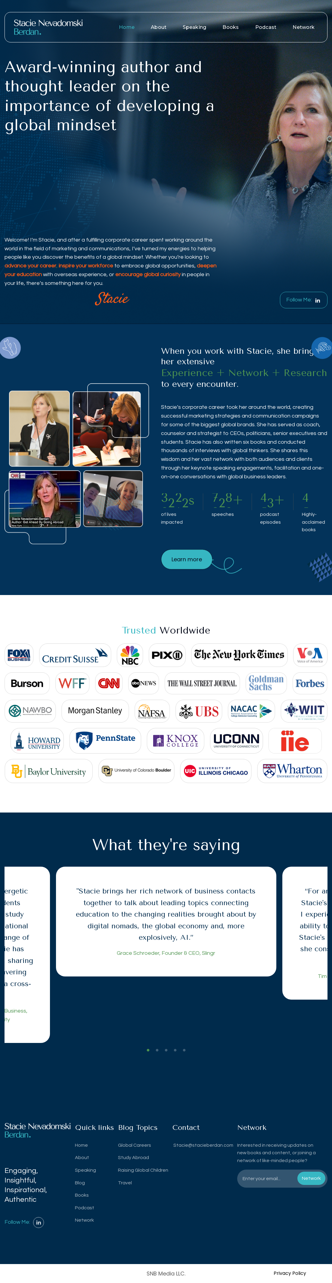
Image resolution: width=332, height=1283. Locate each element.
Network (304, 27)
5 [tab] (184, 1050)
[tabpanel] (166, 921)
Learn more (187, 580)
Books (230, 27)
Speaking (194, 27)
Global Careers (134, 1145)
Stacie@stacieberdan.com (202, 1145)
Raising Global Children (143, 1170)
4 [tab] (175, 1050)
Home (127, 27)
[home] (48, 27)
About (158, 27)
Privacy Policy (290, 1273)
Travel (125, 1182)
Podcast (266, 27)
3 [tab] (166, 1050)
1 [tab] (148, 1050)
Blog (80, 1182)
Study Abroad (133, 1157)
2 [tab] (157, 1050)
